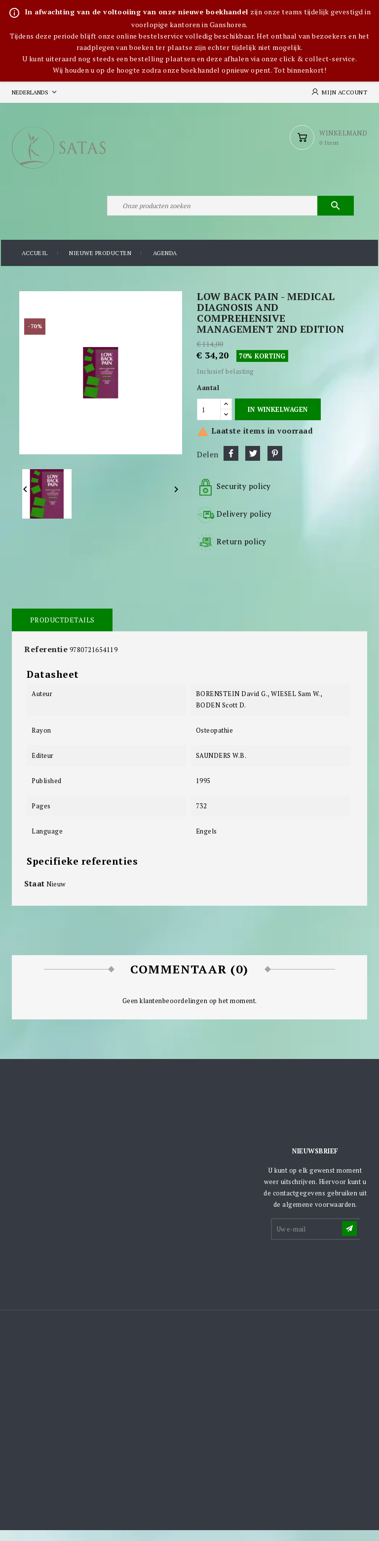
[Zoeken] (229, 214)
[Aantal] (209, 420)
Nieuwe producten (100, 264)
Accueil (35, 264)
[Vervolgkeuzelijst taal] (35, 92)
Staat (34, 893)
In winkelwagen (277, 419)
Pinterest (274, 463)
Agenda (165, 264)
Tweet (252, 463)
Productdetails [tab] (61, 630)
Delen (231, 463)
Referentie (46, 659)
